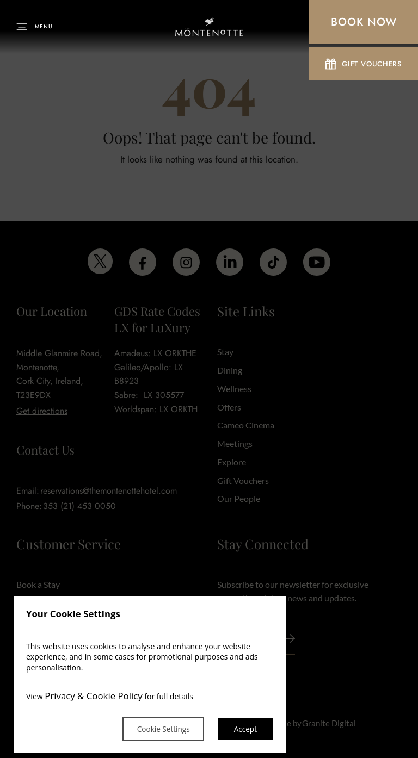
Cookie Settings (160, 728)
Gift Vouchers (363, 65)
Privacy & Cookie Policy (94, 695)
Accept (245, 728)
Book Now (364, 22)
